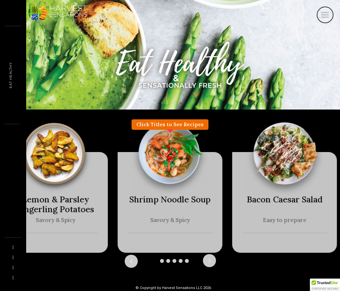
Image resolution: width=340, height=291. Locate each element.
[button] (325, 285)
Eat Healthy (11, 75)
